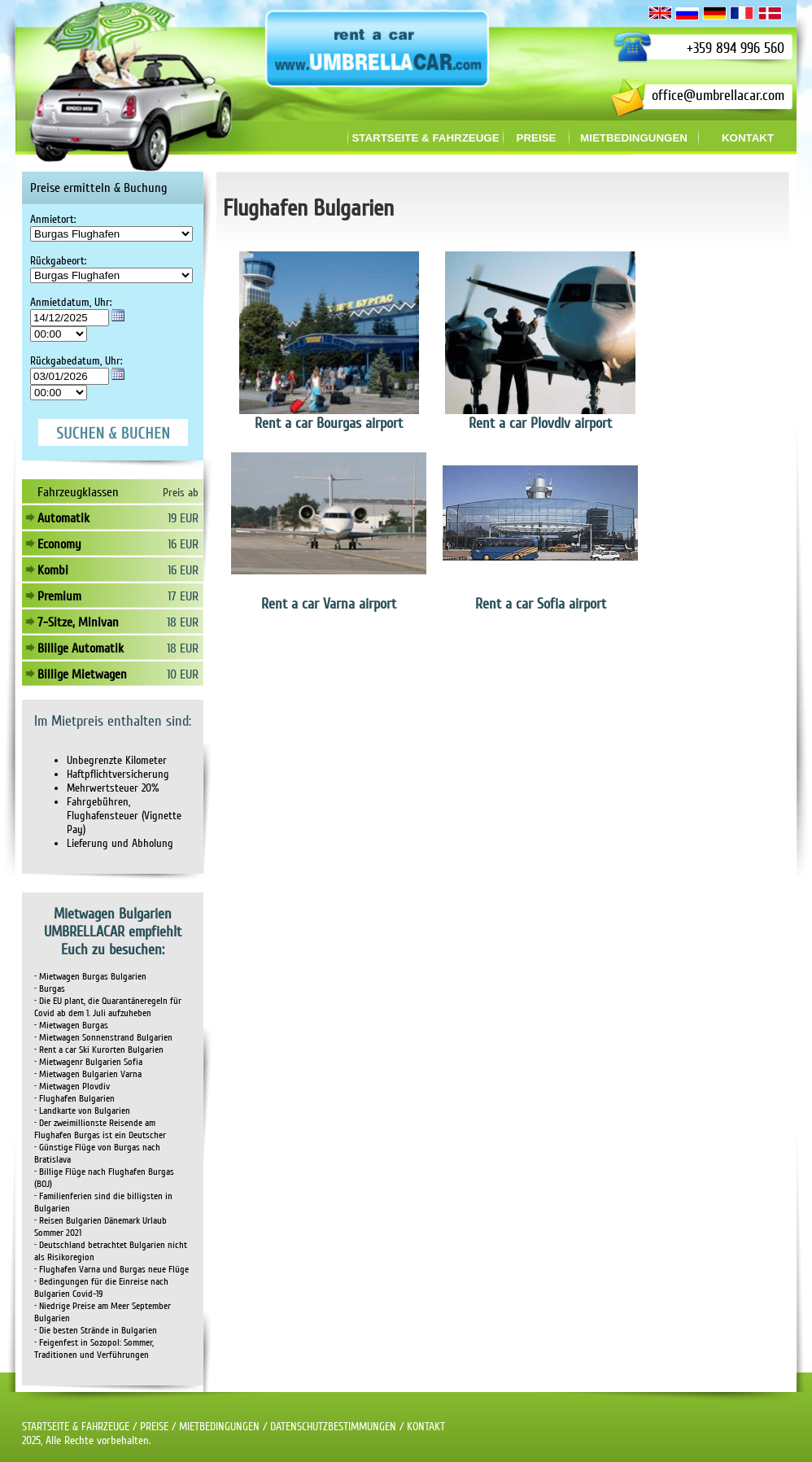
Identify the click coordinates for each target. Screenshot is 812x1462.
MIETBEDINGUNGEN (219, 1427)
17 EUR (183, 596)
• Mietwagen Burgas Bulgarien (90, 977)
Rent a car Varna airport (328, 604)
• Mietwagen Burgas (71, 1025)
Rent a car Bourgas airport (329, 423)
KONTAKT (426, 1427)
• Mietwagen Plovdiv (72, 1086)
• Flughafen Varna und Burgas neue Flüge (111, 1269)
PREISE (154, 1427)
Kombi (52, 570)
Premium (59, 596)
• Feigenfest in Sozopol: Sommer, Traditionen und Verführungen (94, 1349)
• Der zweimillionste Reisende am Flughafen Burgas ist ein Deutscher (100, 1129)
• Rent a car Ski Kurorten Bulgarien (99, 1050)
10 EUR (183, 674)
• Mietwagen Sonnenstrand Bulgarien (103, 1038)
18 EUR (183, 622)
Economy (59, 544)
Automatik (63, 518)
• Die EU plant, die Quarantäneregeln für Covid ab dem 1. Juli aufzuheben (107, 1007)
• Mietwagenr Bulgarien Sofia (88, 1062)
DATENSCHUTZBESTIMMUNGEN (333, 1427)
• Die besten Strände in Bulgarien (95, 1331)
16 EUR (183, 544)
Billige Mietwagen (82, 674)
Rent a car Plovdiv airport (540, 423)
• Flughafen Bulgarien (74, 1099)
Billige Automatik (80, 648)
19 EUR (183, 518)
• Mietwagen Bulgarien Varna (88, 1074)
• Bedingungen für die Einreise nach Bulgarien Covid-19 (101, 1288)
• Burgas (49, 989)
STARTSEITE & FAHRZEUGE (75, 1427)
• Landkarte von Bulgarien (82, 1111)
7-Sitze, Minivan (78, 622)
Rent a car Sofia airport (540, 604)
